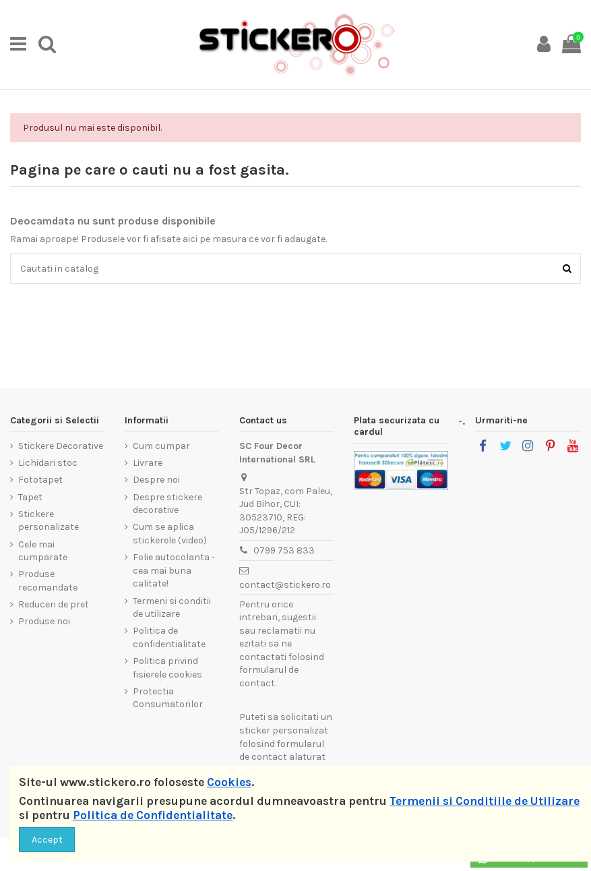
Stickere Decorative (60, 446)
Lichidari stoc (47, 463)
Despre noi (156, 479)
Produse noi (44, 621)
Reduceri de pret (53, 604)
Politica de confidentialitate (169, 637)
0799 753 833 (284, 550)
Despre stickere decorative (167, 503)
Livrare (147, 463)
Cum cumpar (161, 446)
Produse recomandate (47, 580)
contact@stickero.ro (285, 585)
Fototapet (40, 479)
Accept (47, 839)
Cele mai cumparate (42, 551)
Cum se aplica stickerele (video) (170, 533)
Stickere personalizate (48, 520)
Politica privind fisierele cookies (167, 667)
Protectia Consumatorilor (168, 698)
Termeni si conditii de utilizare (172, 607)
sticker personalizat (283, 730)
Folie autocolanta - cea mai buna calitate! (174, 570)
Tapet (30, 497)
